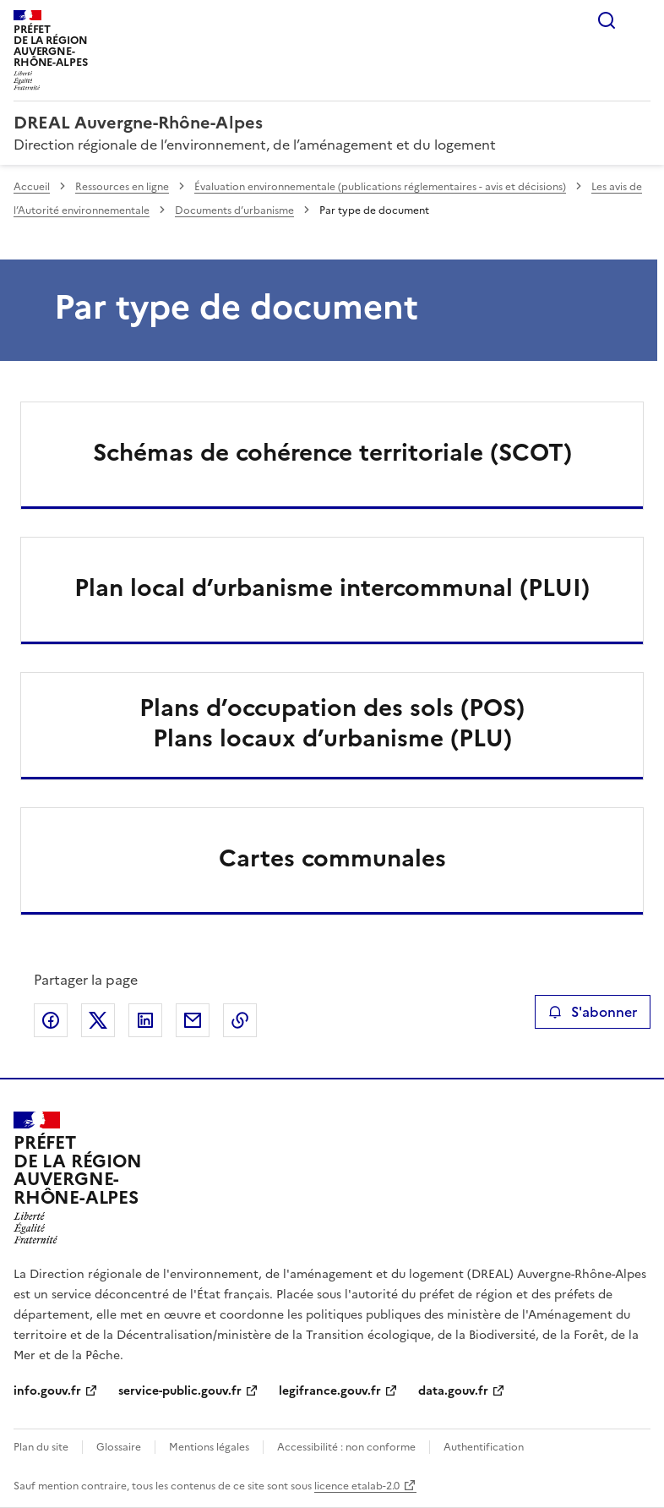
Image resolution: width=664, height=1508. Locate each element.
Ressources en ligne (122, 186)
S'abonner (592, 1012)
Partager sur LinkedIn (145, 1020)
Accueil (32, 186)
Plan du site (41, 1447)
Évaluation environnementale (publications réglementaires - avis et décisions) (380, 186)
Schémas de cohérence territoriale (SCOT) (332, 452)
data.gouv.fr (453, 1391)
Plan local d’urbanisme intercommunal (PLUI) (332, 587)
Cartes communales (332, 858)
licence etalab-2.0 (357, 1486)
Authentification (484, 1447)
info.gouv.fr (47, 1391)
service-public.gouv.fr (180, 1391)
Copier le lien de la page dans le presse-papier (240, 1020)
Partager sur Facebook (51, 1020)
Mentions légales (209, 1447)
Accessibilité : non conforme (346, 1447)
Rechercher (606, 20)
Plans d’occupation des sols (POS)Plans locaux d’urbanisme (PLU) (332, 722)
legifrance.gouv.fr (330, 1391)
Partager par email (193, 1020)
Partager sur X (98, 1020)
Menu (640, 20)
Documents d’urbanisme (234, 210)
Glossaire (118, 1447)
